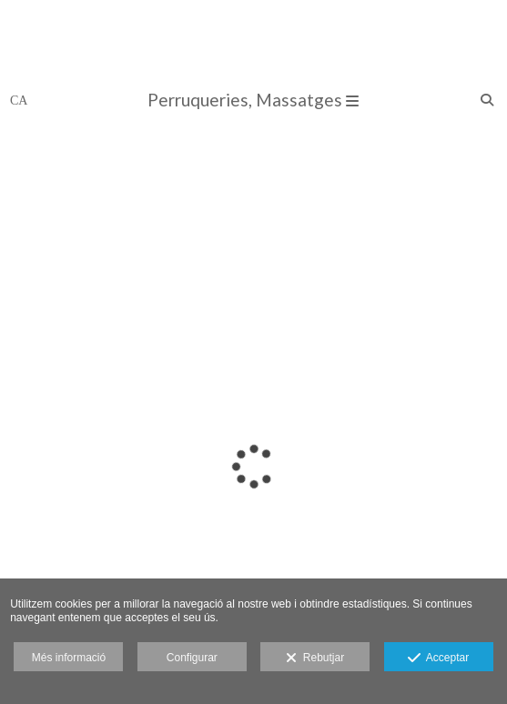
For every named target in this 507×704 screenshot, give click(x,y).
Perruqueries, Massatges (253, 99)
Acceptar (438, 658)
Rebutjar (315, 658)
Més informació (69, 657)
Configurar (192, 657)
